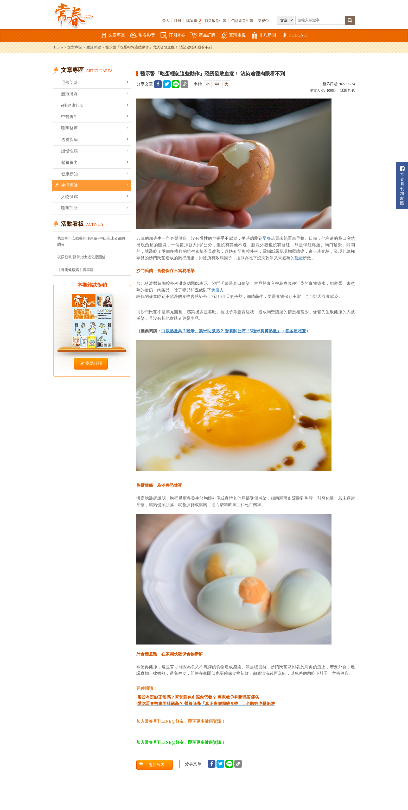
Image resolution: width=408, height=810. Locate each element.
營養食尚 (94, 162)
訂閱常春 (172, 35)
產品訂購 (202, 35)
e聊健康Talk (94, 105)
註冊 (177, 21)
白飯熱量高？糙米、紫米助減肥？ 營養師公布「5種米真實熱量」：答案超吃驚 (233, 331)
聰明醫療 (94, 127)
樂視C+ (264, 21)
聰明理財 (94, 207)
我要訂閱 (91, 363)
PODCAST (294, 35)
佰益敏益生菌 (215, 21)
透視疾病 (94, 139)
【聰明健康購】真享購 (75, 270)
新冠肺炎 (94, 93)
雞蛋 (299, 258)
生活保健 (93, 47)
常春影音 (142, 35)
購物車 (193, 20)
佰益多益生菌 (242, 21)
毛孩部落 (94, 82)
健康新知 (94, 173)
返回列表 (347, 90)
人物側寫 (94, 196)
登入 (165, 21)
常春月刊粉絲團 (402, 185)
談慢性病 (94, 150)
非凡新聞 (263, 35)
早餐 (267, 238)
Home (58, 47)
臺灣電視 (233, 35)
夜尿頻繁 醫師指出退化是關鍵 (81, 257)
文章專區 (112, 35)
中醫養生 (94, 116)
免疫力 (217, 290)
